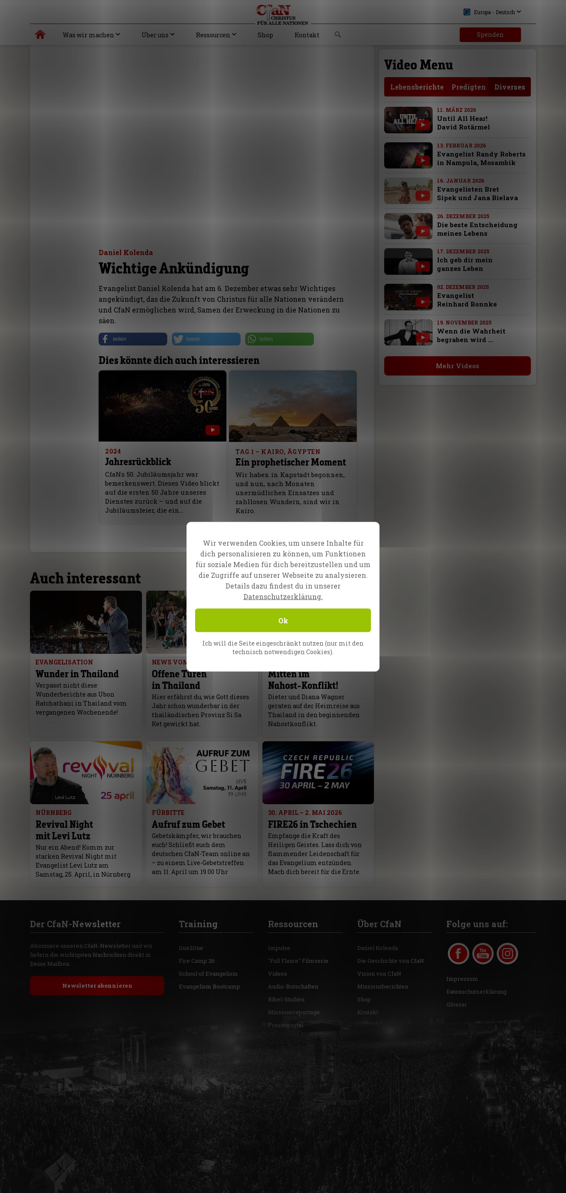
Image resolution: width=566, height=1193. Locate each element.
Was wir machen (88, 35)
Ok (283, 620)
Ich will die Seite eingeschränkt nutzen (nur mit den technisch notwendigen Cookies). (283, 647)
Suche (338, 37)
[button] (133, 339)
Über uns (155, 35)
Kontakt (307, 35)
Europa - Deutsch (489, 12)
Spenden (490, 34)
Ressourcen (213, 35)
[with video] (422, 125)
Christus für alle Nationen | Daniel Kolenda (40, 36)
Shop (265, 35)
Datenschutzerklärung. (283, 596)
